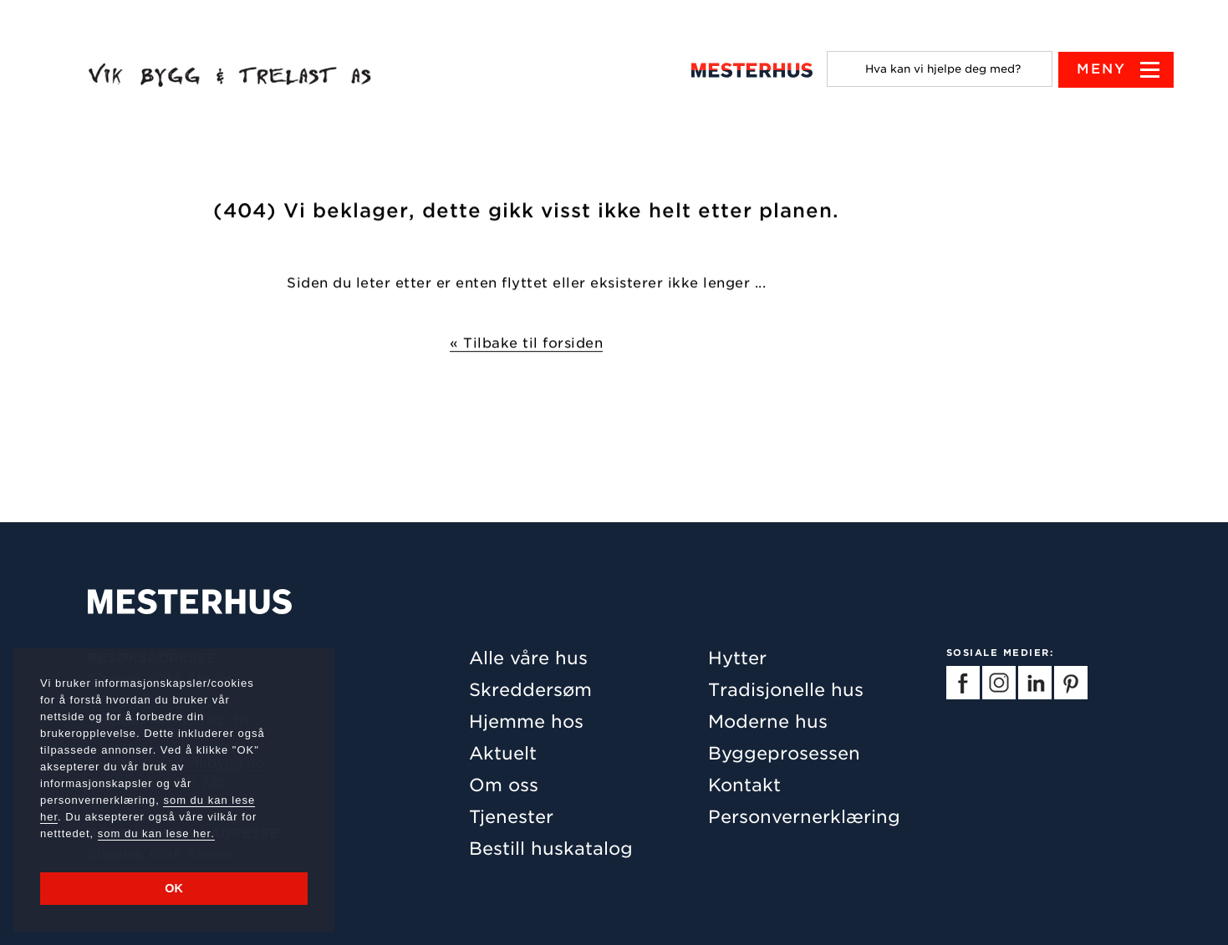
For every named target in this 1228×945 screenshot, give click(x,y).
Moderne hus (768, 721)
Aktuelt (503, 753)
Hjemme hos (526, 721)
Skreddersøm (530, 689)
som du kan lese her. (156, 833)
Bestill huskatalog (551, 848)
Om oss (503, 785)
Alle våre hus (528, 658)
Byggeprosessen (784, 753)
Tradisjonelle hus (786, 689)
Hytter (737, 658)
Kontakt (744, 785)
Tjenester (511, 816)
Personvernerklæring (804, 816)
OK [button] (174, 888)
